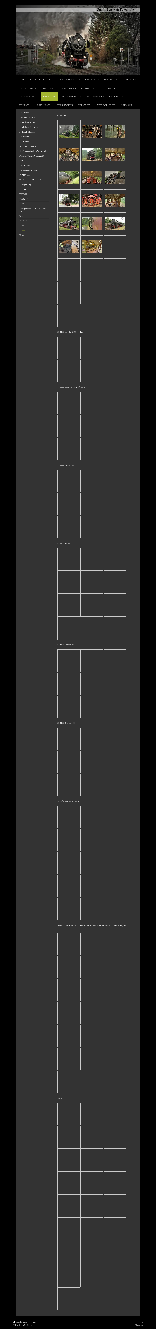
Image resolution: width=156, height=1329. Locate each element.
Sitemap (32, 1322)
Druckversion (20, 1322)
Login (140, 1322)
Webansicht (138, 1325)
